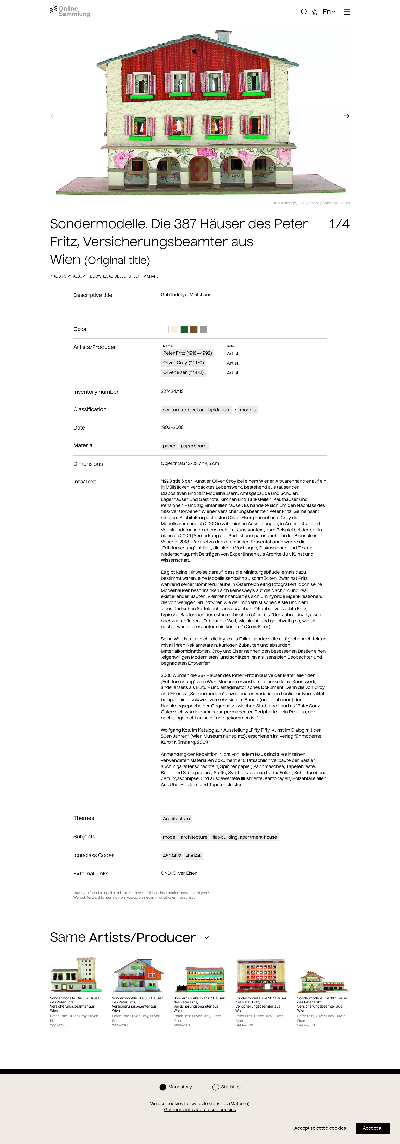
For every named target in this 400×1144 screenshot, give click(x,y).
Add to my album (67, 276)
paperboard (194, 446)
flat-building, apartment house (244, 837)
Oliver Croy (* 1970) (183, 363)
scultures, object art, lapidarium (197, 410)
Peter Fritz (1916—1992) (187, 353)
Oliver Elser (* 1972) (183, 372)
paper (169, 446)
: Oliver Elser (179, 873)
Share (151, 276)
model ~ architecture (185, 837)
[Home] (70, 11)
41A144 (193, 856)
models (248, 410)
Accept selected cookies (320, 1128)
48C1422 (172, 856)
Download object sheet (114, 276)
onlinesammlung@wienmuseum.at (167, 897)
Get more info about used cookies (200, 1109)
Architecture (176, 818)
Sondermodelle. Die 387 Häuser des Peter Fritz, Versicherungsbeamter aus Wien (75, 1004)
